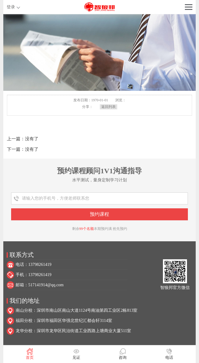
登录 (11, 7)
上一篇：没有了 (22, 138)
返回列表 (108, 107)
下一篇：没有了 (22, 149)
